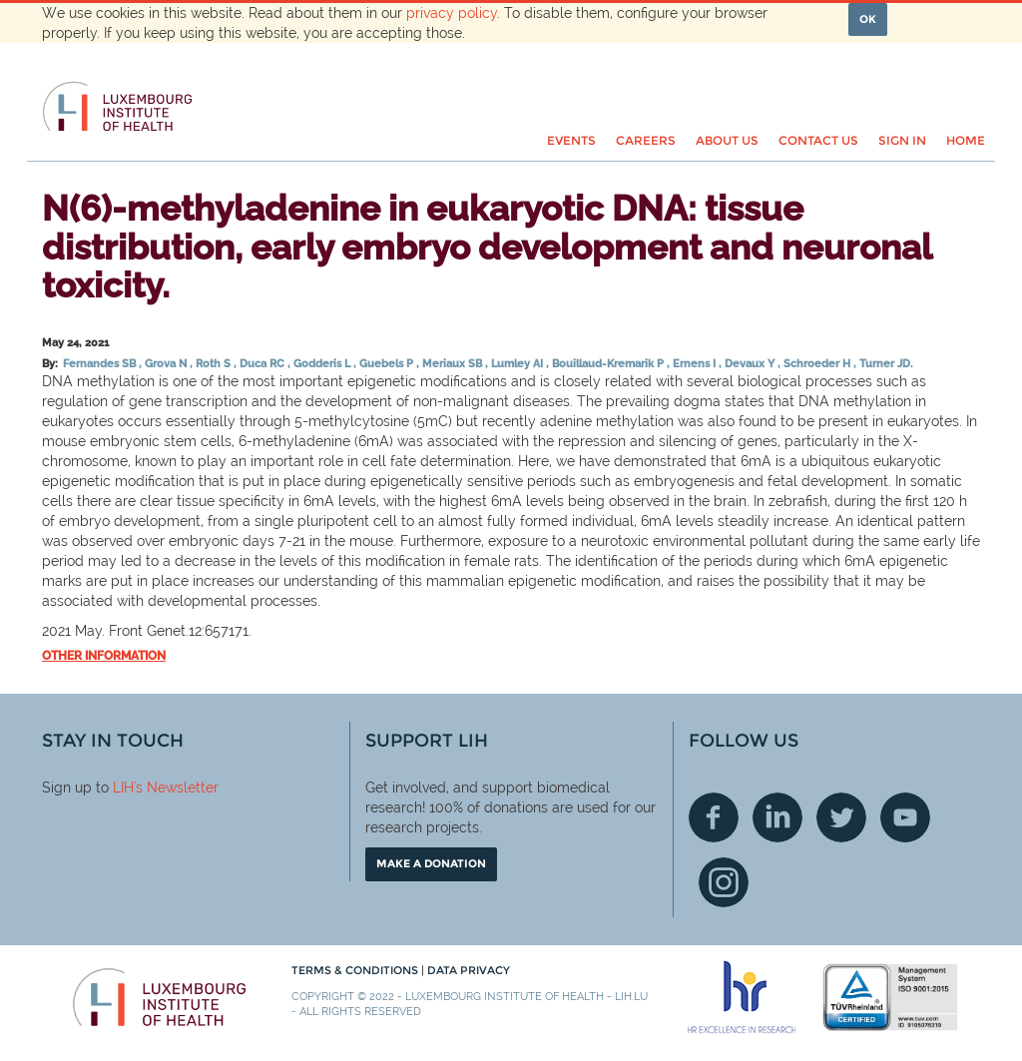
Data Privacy (468, 970)
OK (867, 19)
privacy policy (451, 13)
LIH (123, 788)
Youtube (905, 817)
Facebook (714, 817)
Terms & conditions (356, 970)
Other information (104, 656)
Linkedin (777, 817)
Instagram (724, 882)
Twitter (841, 817)
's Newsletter (176, 788)
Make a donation (431, 863)
